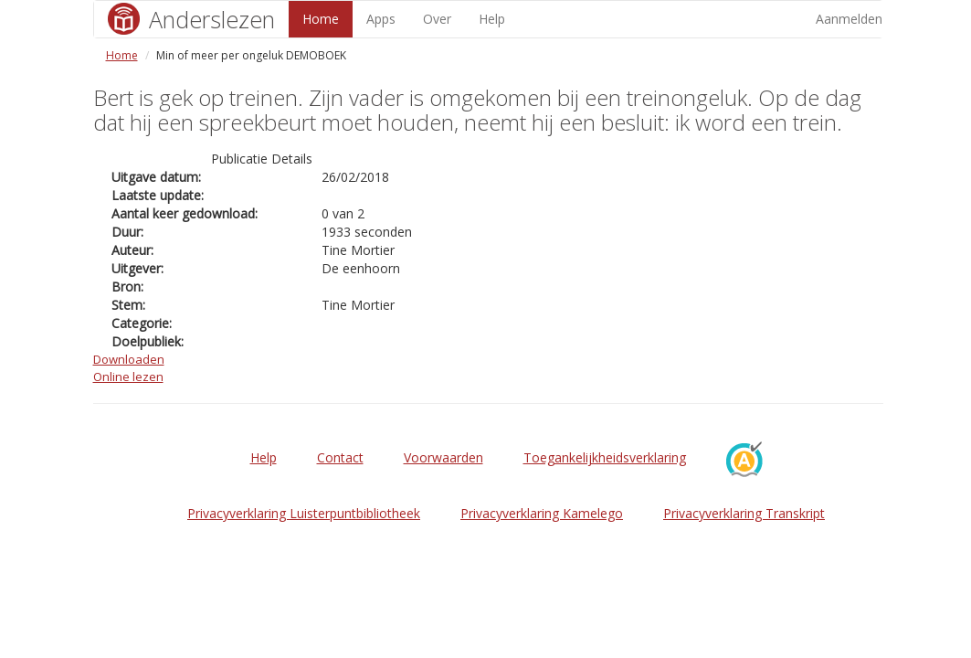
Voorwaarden (443, 457)
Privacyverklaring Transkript (744, 513)
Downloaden (128, 359)
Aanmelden (849, 18)
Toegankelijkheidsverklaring (604, 457)
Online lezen (128, 376)
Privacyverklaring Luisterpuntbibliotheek (303, 513)
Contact (340, 457)
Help (492, 18)
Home (320, 18)
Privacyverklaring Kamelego (541, 513)
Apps (381, 18)
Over (437, 18)
